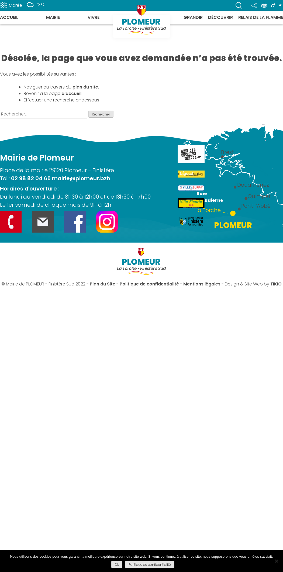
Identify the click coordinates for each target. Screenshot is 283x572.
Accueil (9, 17)
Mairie (53, 17)
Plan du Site (102, 284)
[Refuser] (276, 561)
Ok (117, 564)
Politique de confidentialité (149, 284)
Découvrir (220, 17)
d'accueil (71, 93)
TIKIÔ (276, 284)
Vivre (93, 17)
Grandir (193, 17)
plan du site (85, 87)
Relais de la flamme (260, 17)
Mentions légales (201, 284)
